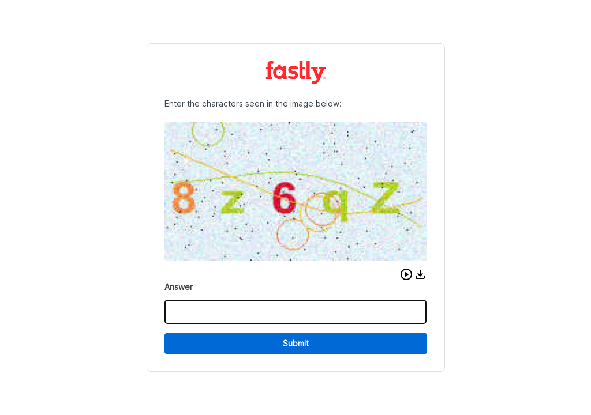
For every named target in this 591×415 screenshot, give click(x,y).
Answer (178, 287)
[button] (406, 274)
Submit (296, 343)
